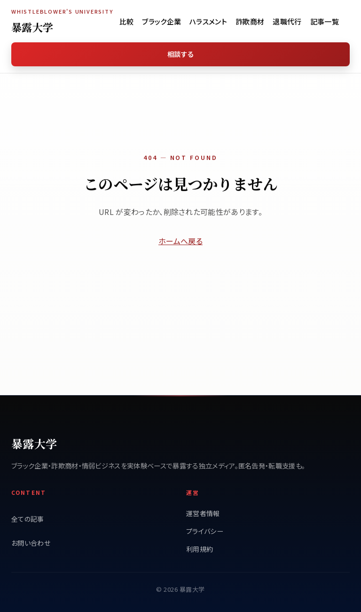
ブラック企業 (161, 21)
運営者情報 (203, 513)
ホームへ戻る (180, 240)
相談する (180, 54)
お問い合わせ (30, 543)
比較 (126, 21)
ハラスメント (208, 21)
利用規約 (199, 549)
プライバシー (204, 531)
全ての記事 (27, 519)
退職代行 (287, 21)
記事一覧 (324, 21)
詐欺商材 (249, 21)
